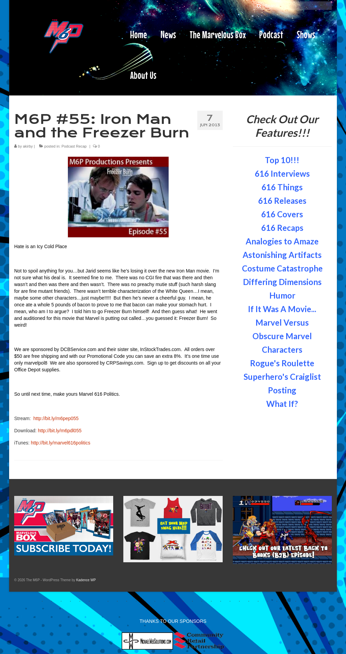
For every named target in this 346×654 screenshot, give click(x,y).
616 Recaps (282, 228)
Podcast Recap (74, 146)
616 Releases (282, 200)
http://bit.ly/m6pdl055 (59, 430)
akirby (28, 146)
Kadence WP (86, 580)
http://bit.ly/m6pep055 (56, 418)
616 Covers (282, 214)
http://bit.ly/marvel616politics (60, 442)
